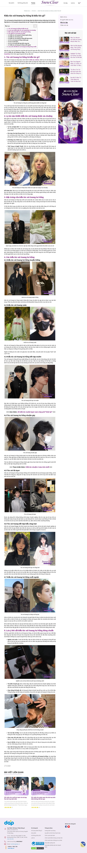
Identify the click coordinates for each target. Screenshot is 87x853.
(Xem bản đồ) (10, 839)
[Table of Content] (35, 26)
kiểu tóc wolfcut (34, 59)
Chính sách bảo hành (50, 835)
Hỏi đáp (65, 3)
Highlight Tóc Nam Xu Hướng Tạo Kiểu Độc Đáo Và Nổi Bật (76, 55)
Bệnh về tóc (63, 17)
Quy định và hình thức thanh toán (52, 833)
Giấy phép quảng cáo (50, 842)
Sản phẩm (11, 3)
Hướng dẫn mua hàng (50, 830)
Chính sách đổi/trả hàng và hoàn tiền (53, 838)
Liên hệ (73, 3)
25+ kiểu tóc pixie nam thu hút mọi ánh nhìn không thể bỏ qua (43, 798)
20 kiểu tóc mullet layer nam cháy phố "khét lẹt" (35, 412)
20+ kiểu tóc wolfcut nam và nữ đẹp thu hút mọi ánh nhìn (15, 798)
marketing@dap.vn (15, 844)
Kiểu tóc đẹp (64, 22)
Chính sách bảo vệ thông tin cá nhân (53, 840)
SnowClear (7, 54)
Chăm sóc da (64, 25)
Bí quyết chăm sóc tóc (66, 20)
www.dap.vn (11, 848)
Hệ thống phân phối (23, 3)
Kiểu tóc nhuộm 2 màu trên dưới (37, 467)
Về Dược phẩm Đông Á (36, 830)
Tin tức (33, 3)
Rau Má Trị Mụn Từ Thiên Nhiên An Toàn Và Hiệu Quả (76, 79)
